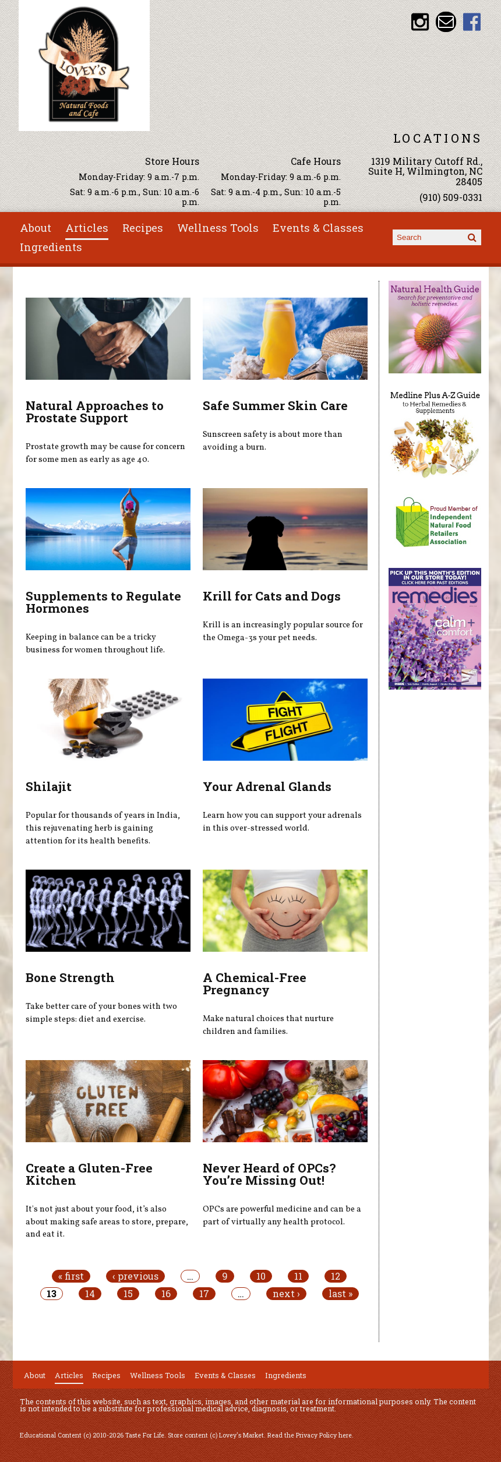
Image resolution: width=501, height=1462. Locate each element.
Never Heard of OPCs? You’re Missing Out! (269, 1174)
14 (90, 1293)
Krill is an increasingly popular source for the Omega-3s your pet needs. (283, 631)
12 (335, 1276)
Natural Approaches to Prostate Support (95, 411)
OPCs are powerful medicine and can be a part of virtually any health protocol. (282, 1215)
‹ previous (135, 1276)
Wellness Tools (218, 228)
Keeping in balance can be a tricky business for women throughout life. (95, 643)
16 (166, 1293)
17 (204, 1293)
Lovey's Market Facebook (472, 22)
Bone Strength (70, 977)
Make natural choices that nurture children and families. (268, 1025)
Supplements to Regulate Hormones (103, 602)
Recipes (142, 228)
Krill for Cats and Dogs (272, 596)
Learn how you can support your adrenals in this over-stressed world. (282, 822)
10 (261, 1276)
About (35, 228)
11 (298, 1276)
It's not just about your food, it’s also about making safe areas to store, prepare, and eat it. (107, 1221)
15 (128, 1293)
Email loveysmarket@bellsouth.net (446, 22)
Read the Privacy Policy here (309, 1435)
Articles (86, 228)
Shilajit (49, 786)
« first (71, 1276)
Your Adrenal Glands (267, 786)
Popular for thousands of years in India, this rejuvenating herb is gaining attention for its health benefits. (103, 828)
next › (286, 1293)
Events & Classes (318, 228)
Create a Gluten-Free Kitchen (89, 1174)
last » (340, 1293)
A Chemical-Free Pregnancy (254, 983)
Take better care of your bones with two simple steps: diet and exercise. (101, 1013)
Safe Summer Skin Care (275, 405)
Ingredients (51, 247)
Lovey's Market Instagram (420, 22)
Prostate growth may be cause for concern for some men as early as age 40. (105, 453)
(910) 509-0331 (450, 197)
